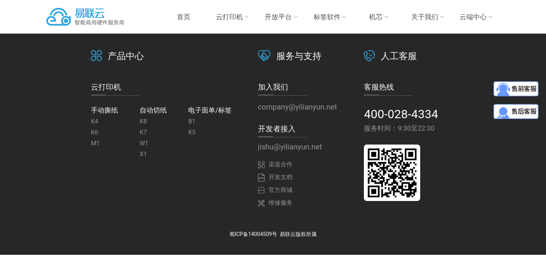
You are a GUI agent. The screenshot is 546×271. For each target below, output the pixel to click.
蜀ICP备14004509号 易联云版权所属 (273, 234)
